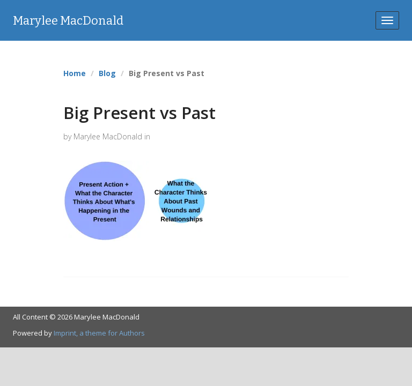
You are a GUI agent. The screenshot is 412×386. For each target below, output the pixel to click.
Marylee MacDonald (68, 20)
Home (74, 73)
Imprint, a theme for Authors (99, 333)
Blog (107, 73)
